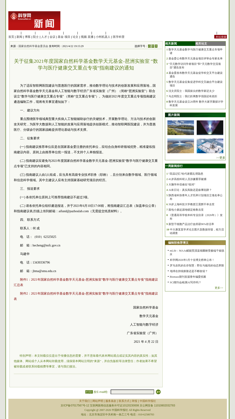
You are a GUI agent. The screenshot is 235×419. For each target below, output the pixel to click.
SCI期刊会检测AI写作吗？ (185, 282)
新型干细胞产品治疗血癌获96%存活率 (191, 224)
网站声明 (97, 401)
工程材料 (56, 32)
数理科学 (99, 32)
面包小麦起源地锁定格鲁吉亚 (186, 209)
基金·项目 (64, 36)
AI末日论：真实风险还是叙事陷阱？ (190, 189)
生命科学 (14, 32)
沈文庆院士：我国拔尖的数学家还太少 (191, 90)
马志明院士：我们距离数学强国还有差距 (193, 96)
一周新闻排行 (174, 166)
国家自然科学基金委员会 (33, 46)
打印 (89, 392)
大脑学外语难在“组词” (182, 184)
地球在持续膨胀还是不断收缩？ (189, 271)
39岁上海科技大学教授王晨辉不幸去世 (191, 204)
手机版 (222, 32)
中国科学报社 (148, 401)
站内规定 (210, 32)
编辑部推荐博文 (178, 242)
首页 (11, 36)
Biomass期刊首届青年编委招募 (188, 276)
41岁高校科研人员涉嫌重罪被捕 (187, 179)
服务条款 (110, 401)
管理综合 (113, 32)
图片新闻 (174, 115)
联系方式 (124, 401)
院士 (36, 36)
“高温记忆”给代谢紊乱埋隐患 (186, 173)
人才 (44, 36)
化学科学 (42, 32)
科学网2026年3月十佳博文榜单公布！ (192, 259)
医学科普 (119, 36)
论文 (75, 36)
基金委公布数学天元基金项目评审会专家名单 (196, 58)
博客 (28, 36)
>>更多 (221, 157)
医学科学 (28, 32)
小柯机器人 (103, 36)
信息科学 (70, 32)
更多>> (219, 287)
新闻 (19, 36)
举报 (134, 401)
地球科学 (85, 32)
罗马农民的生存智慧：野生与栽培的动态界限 (197, 265)
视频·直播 (87, 36)
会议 (52, 36)
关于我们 (84, 401)
